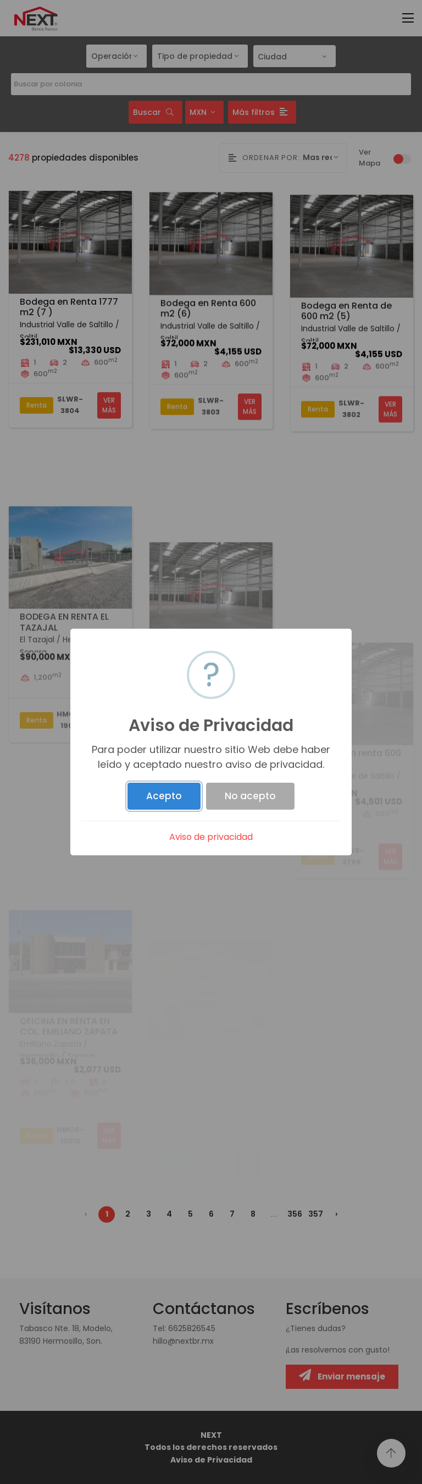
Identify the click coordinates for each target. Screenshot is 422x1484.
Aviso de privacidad (211, 837)
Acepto (164, 796)
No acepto (250, 796)
